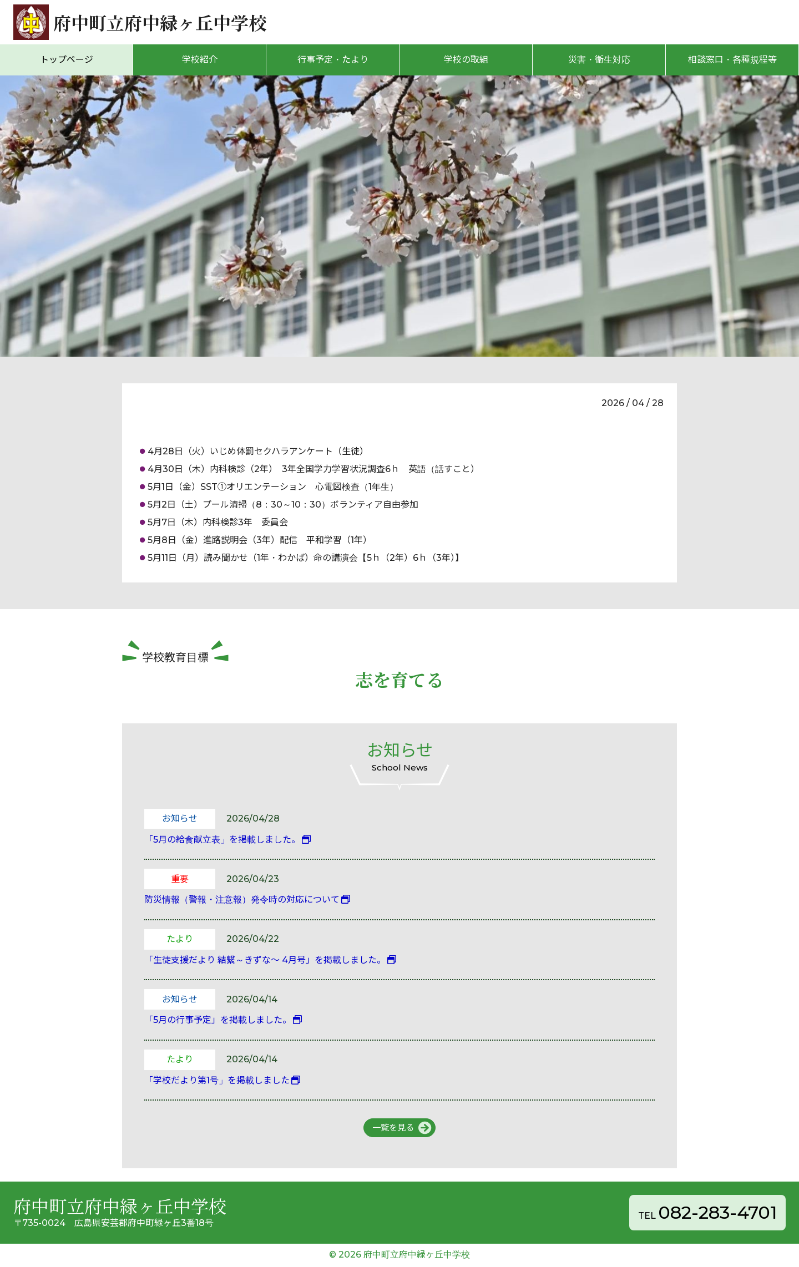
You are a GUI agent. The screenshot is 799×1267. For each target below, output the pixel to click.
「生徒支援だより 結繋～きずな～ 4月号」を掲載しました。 (265, 960)
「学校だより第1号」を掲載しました (217, 1080)
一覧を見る (393, 1128)
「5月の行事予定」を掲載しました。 (217, 1020)
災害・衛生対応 (599, 59)
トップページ (66, 59)
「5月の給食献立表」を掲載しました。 (222, 839)
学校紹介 (200, 59)
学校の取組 (466, 59)
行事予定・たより (332, 59)
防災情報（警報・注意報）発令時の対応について (242, 899)
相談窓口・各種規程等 (732, 59)
